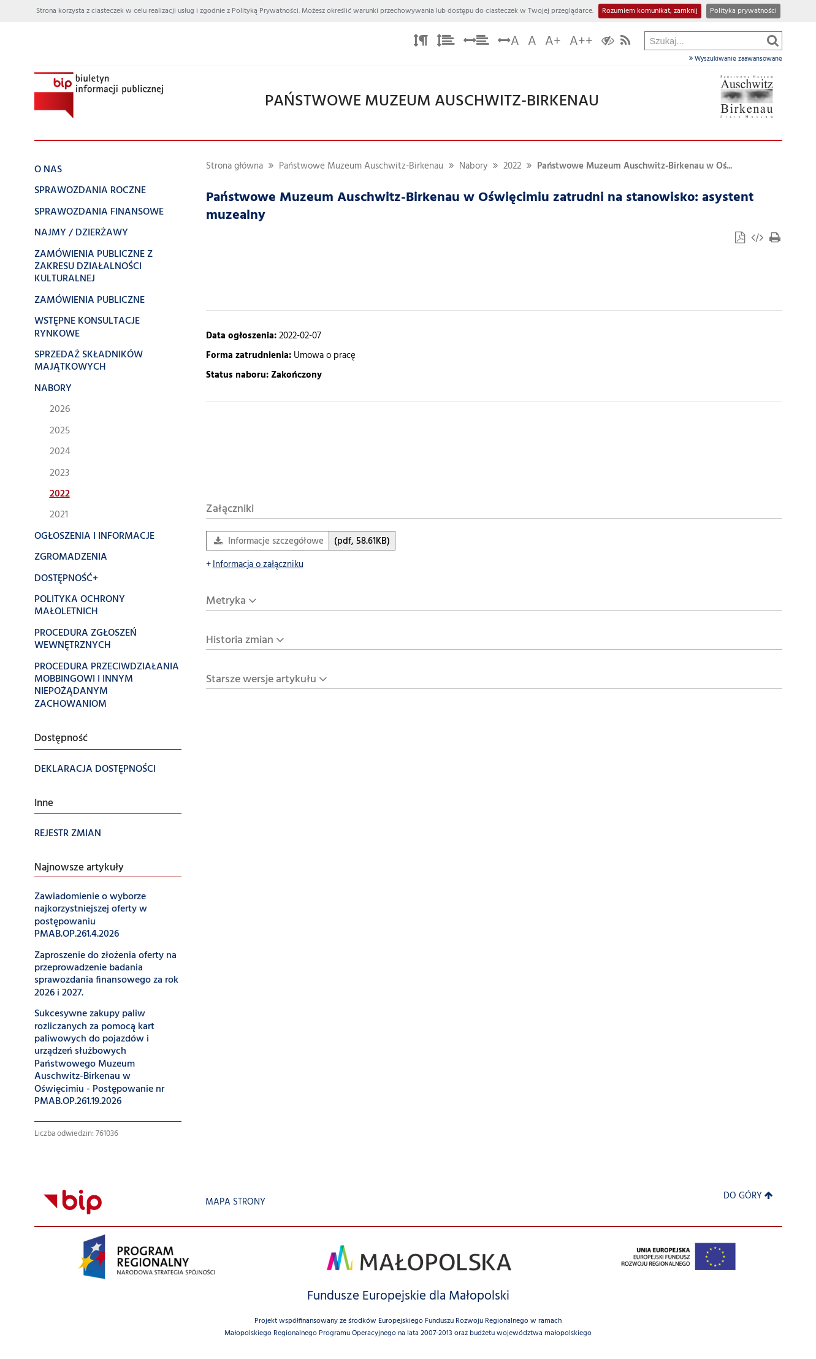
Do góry (748, 1196)
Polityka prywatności (743, 11)
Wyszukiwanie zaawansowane (735, 58)
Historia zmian (239, 640)
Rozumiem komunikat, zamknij (650, 11)
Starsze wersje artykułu (261, 679)
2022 (512, 166)
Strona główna (234, 166)
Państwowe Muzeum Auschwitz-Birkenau (361, 166)
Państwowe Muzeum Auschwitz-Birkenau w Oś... (634, 166)
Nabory (473, 166)
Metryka (226, 601)
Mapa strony (235, 1202)
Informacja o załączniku (254, 565)
